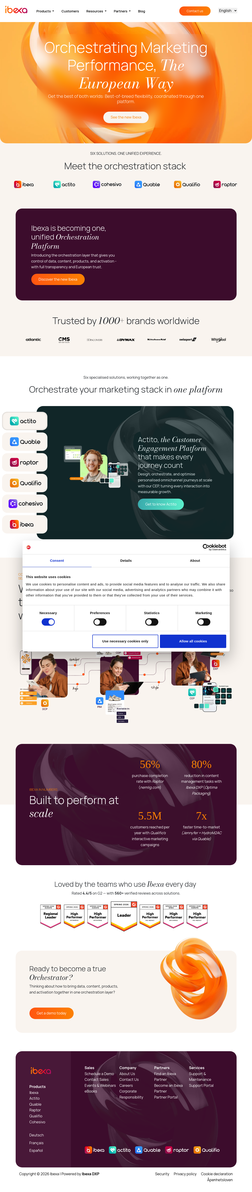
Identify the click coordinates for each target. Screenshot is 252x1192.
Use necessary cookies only (125, 641)
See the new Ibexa (126, 117)
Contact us (195, 11)
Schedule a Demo (99, 1073)
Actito (34, 1098)
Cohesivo (37, 1121)
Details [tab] (126, 560)
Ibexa (33, 1092)
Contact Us (129, 1079)
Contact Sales (97, 1079)
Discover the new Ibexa (58, 279)
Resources (95, 11)
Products (44, 11)
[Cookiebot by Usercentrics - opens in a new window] (206, 547)
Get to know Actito (161, 504)
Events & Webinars (100, 1085)
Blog (141, 11)
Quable (35, 1104)
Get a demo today (52, 1013)
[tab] (24, 421)
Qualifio (36, 1116)
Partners (121, 11)
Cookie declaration (217, 1173)
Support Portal (201, 1085)
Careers (126, 1085)
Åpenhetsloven (220, 1179)
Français (36, 1142)
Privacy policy (185, 1173)
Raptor (35, 1110)
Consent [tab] (57, 560)
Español (36, 1150)
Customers (70, 11)
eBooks (91, 1091)
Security (162, 1173)
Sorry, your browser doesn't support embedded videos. (182, 254)
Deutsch (36, 1135)
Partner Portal (166, 1097)
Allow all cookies (193, 641)
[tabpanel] (135, 472)
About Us (127, 1073)
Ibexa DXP (90, 1173)
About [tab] (195, 560)
